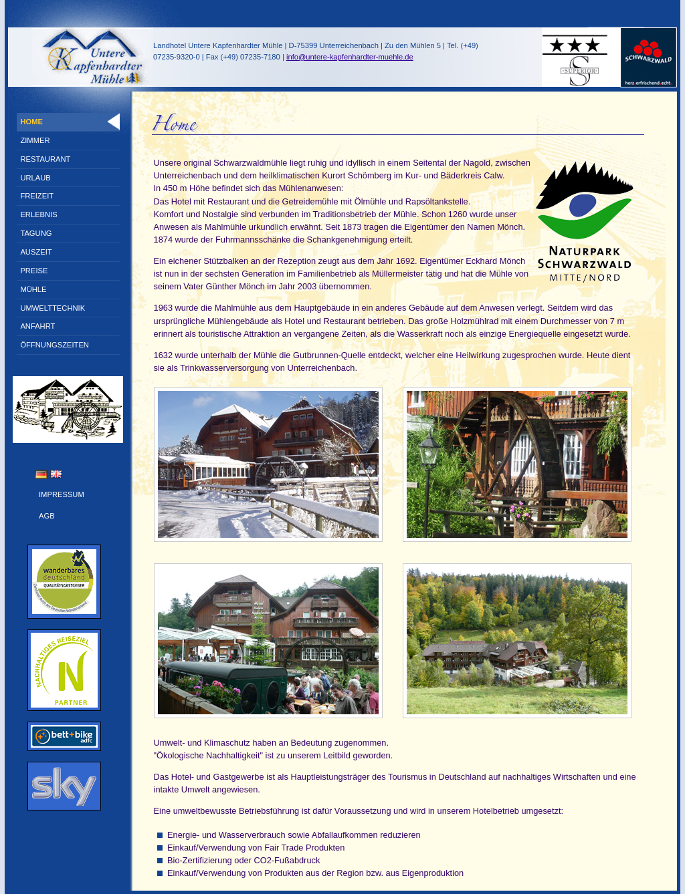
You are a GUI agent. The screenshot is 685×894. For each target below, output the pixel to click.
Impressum (61, 494)
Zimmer (35, 140)
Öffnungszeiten (54, 345)
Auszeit (36, 252)
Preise (33, 271)
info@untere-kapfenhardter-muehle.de (349, 57)
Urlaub (35, 178)
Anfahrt (37, 326)
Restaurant (45, 159)
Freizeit (37, 196)
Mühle (33, 289)
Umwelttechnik (52, 308)
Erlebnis (38, 214)
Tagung (36, 233)
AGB (47, 516)
